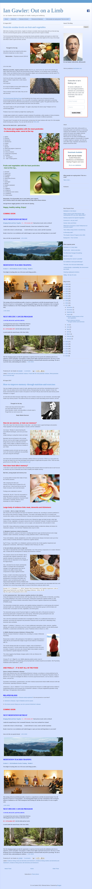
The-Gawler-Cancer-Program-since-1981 (74, 235)
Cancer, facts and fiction (69, 223)
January (69, 338)
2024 (66, 289)
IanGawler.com (78, 68)
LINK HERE (24, 238)
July (68, 324)
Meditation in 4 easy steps (70, 247)
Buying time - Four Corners (70, 237)
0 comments (27, 858)
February (69, 336)
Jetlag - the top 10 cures (69, 275)
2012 (66, 351)
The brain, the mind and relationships (73, 264)
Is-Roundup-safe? (68, 232)
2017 (66, 305)
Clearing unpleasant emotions (71, 272)
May (68, 329)
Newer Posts (8, 868)
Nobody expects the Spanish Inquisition (73, 217)
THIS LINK (36, 122)
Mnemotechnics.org (25, 462)
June (68, 327)
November (70, 309)
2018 (66, 303)
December (70, 307)
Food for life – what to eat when (71, 250)
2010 (66, 355)
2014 (66, 346)
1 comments (27, 371)
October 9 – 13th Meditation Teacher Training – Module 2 (18, 268)
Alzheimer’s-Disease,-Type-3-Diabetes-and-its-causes (19, 700)
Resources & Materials (37, 19)
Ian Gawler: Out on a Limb (33, 10)
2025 (66, 286)
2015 (66, 344)
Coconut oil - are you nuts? (70, 220)
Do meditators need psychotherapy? (73, 261)
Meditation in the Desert (69, 211)
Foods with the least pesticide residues (17, 373)
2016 (66, 341)
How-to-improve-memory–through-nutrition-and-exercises (29, 384)
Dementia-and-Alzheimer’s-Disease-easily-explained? (19, 697)
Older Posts (56, 868)
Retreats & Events (23, 19)
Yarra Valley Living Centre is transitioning (74, 229)
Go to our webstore (75, 165)
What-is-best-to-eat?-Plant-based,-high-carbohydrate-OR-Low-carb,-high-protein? (74, 214)
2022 (66, 293)
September (70, 312)
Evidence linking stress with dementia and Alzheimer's (24, 862)
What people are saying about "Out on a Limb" (57, 19)
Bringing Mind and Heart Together (12, 223)
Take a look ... (67, 180)
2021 (66, 296)
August (69, 314)
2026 (66, 284)
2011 (66, 353)
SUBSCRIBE (76, 113)
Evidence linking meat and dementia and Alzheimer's (21, 860)
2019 (66, 300)
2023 (66, 291)
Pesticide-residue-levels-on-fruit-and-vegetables (24, 27)
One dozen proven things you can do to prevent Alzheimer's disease (23, 704)
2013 (66, 348)
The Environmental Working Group (12, 98)
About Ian (13, 19)
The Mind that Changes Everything (72, 253)
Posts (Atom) (35, 874)
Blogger (59, 885)
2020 (66, 298)
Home (6, 19)
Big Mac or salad (67, 256)
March (68, 334)
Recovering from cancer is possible (72, 259)
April (68, 331)
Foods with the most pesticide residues (39, 373)
